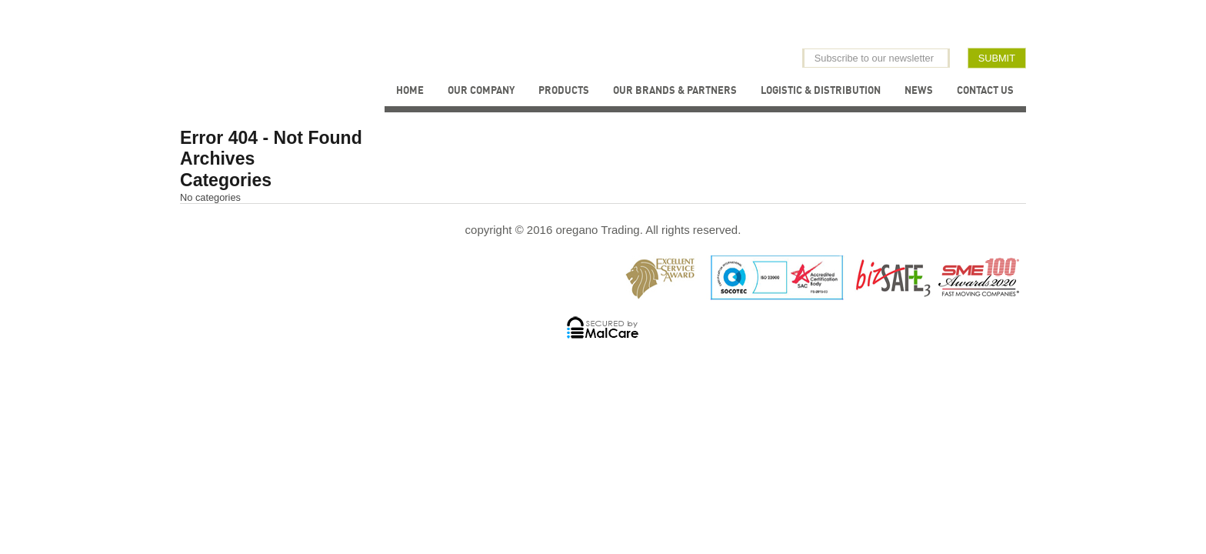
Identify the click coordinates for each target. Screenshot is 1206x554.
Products (563, 90)
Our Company (481, 90)
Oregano (305, 42)
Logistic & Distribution (821, 90)
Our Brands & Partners (675, 90)
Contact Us (985, 90)
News (918, 90)
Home (410, 90)
